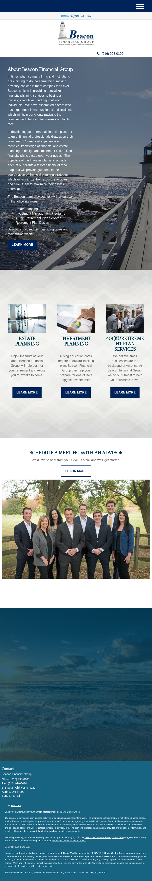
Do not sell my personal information (69, 840)
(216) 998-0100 (110, 53)
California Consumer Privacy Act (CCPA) (104, 837)
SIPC (100, 853)
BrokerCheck (73, 812)
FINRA (94, 853)
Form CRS (16, 805)
